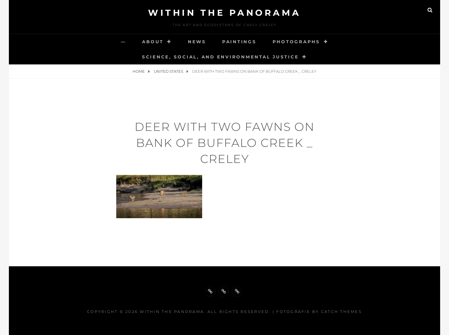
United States (169, 71)
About (153, 41)
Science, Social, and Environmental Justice (220, 57)
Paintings (239, 41)
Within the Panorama (224, 12)
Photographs (296, 41)
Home (139, 71)
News (197, 41)
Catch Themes (341, 311)
